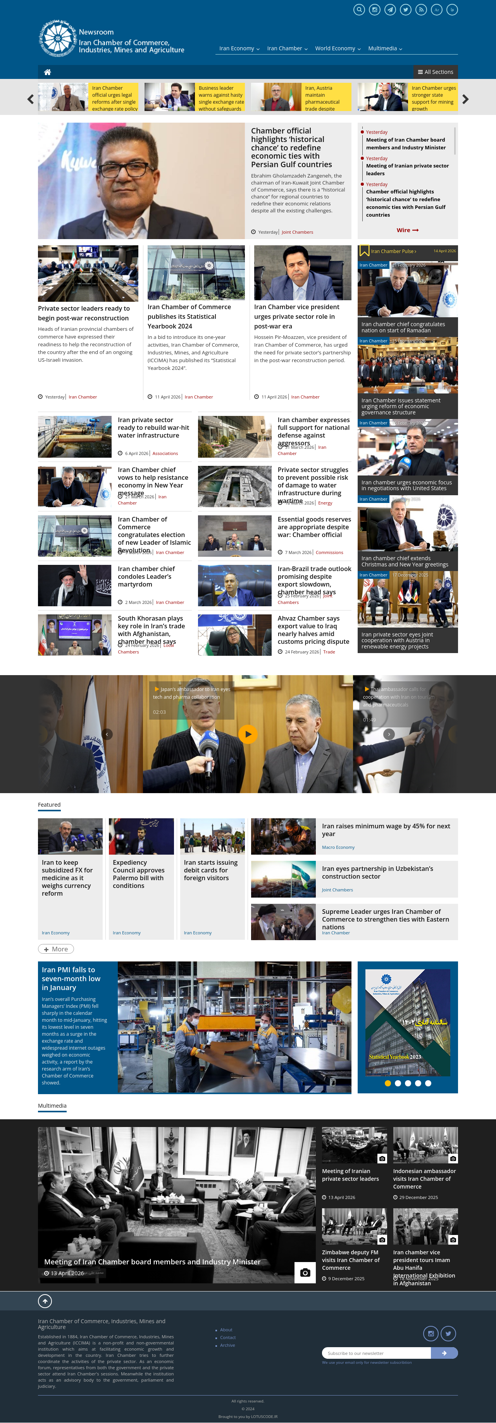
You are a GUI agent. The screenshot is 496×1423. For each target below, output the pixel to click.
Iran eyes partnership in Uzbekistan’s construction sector (377, 872)
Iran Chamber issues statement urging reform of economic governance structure (401, 406)
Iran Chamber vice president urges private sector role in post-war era (296, 316)
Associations (165, 453)
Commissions (329, 552)
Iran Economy (239, 48)
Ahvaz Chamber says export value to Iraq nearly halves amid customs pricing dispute (314, 630)
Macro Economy (338, 847)
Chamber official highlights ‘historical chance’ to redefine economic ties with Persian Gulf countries (291, 147)
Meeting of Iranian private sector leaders (350, 1174)
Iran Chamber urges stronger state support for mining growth (434, 98)
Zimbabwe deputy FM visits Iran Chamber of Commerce (350, 1260)
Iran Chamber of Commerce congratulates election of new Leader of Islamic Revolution (154, 534)
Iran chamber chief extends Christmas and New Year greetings (405, 561)
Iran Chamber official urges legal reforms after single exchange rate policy (115, 98)
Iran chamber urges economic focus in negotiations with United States (407, 485)
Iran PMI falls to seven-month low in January (71, 978)
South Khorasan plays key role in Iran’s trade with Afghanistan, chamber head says (151, 630)
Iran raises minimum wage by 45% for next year (386, 830)
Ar (436, 9)
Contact (228, 1337)
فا (452, 9)
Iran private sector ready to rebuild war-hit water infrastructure (153, 428)
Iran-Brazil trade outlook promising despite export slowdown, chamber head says (314, 580)
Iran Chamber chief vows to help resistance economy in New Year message (153, 481)
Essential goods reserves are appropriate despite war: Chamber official (314, 527)
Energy (325, 503)
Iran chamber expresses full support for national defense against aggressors (314, 431)
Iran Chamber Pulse (393, 251)
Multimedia (386, 48)
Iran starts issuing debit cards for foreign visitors (211, 870)
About (226, 1329)
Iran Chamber (287, 48)
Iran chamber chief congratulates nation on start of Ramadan (403, 327)
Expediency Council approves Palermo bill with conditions (138, 874)
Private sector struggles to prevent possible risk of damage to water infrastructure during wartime (313, 485)
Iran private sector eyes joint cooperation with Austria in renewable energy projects (397, 640)
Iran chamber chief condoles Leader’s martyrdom (146, 576)
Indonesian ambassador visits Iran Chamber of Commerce (424, 1178)
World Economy (338, 48)
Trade (329, 652)
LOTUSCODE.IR (264, 1416)
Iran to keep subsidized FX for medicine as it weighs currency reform (67, 878)
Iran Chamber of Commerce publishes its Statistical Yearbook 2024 (189, 316)
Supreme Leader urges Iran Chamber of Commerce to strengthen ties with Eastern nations (385, 919)
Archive (227, 1345)
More (56, 948)
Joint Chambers (297, 232)
